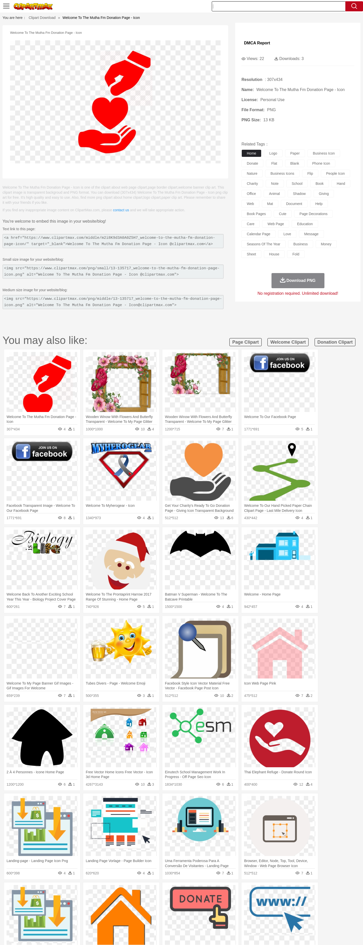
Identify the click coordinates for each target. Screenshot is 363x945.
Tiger (279, 899)
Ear (142, 906)
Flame (136, 891)
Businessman (115, 906)
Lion (221, 899)
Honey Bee (195, 899)
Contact (286, 935)
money (326, 244)
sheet (251, 254)
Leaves (79, 891)
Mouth (227, 906)
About (236, 935)
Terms (249, 935)
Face (237, 906)
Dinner (200, 921)
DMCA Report (257, 43)
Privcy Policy (267, 935)
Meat (127, 921)
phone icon (321, 163)
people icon (335, 173)
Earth (116, 891)
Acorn (52, 891)
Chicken (104, 899)
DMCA (301, 935)
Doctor (132, 906)
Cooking (248, 921)
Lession (283, 914)
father (214, 906)
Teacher (68, 914)
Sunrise (202, 891)
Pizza (212, 921)
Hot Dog (263, 921)
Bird (69, 899)
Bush (241, 891)
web (250, 204)
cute (283, 214)
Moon (189, 891)
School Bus (157, 914)
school (297, 184)
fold (295, 254)
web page (275, 224)
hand (341, 184)
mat (270, 204)
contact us (121, 210)
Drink (90, 921)
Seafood (156, 921)
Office (238, 914)
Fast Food (104, 921)
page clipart (245, 342)
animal (274, 194)
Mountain (216, 891)
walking (164, 906)
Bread (236, 921)
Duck (135, 899)
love (287, 234)
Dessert (78, 921)
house (274, 254)
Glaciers (149, 891)
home (251, 153)
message (311, 234)
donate (252, 163)
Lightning (176, 891)
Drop (263, 891)
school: (39, 914)
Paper (227, 914)
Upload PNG (320, 935)
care (250, 224)
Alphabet (252, 914)
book (320, 184)
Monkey (232, 899)
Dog (125, 899)
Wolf (302, 899)
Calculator (268, 914)
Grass (162, 891)
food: (38, 921)
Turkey (291, 899)
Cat (93, 899)
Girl (195, 906)
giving (324, 194)
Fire (125, 891)
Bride (73, 906)
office (251, 194)
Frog (181, 899)
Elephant (159, 899)
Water (230, 891)
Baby (63, 906)
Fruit (117, 921)
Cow (116, 899)
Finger (249, 906)
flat (274, 163)
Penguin (267, 899)
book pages (256, 214)
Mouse (245, 899)
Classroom (95, 914)
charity (252, 184)
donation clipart (335, 342)
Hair (187, 906)
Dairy (65, 921)
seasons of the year (263, 244)
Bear (60, 899)
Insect (210, 899)
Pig (256, 899)
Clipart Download (42, 18)
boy (204, 906)
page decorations (313, 214)
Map (171, 914)
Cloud (252, 891)
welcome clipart (288, 342)
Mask (52, 906)
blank (294, 163)
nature (252, 173)
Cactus (92, 891)
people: (39, 906)
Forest (274, 891)
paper (295, 153)
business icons (282, 173)
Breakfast (52, 921)
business (300, 244)
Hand (260, 906)
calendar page (258, 234)
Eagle (146, 899)
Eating (224, 921)
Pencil (124, 914)
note (275, 184)
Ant (51, 899)
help (319, 204)
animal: (39, 899)
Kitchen (188, 921)
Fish (172, 899)
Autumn (65, 891)
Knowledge (184, 914)
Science (214, 914)
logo (273, 153)
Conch (104, 891)
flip (310, 173)
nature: (39, 891)
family (85, 906)
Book (80, 914)
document (294, 204)
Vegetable (172, 921)
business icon (324, 153)
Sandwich (140, 921)
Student (54, 914)
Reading (111, 914)
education (305, 224)
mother (97, 906)
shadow (299, 194)
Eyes (151, 906)
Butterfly (81, 899)
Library (200, 914)
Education (139, 914)
